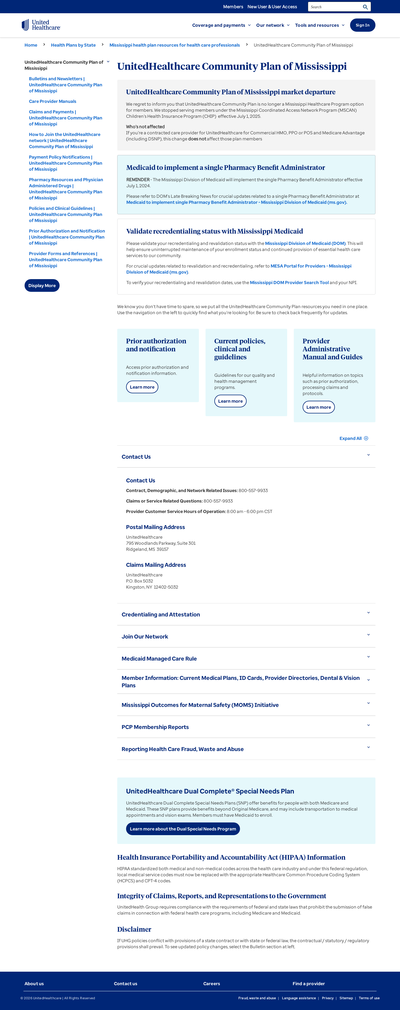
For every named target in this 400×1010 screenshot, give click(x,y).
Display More (42, 285)
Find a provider (309, 983)
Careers (211, 983)
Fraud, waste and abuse (257, 998)
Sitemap (346, 998)
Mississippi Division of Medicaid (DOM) (305, 243)
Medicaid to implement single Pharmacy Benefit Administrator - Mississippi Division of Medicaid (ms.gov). (236, 202)
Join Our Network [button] (145, 636)
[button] (224, 25)
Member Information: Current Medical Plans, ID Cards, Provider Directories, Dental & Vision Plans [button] (241, 681)
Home (31, 45)
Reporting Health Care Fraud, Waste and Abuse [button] (183, 749)
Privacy (328, 998)
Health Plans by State (73, 45)
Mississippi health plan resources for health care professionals (175, 45)
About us (34, 983)
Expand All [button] (354, 438)
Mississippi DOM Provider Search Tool (289, 282)
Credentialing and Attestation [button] (161, 614)
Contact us (126, 983)
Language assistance (299, 998)
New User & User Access (272, 7)
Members (233, 7)
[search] (339, 7)
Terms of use (369, 998)
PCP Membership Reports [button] (155, 727)
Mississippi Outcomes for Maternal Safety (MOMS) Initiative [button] (200, 705)
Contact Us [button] (136, 456)
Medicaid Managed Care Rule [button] (159, 658)
